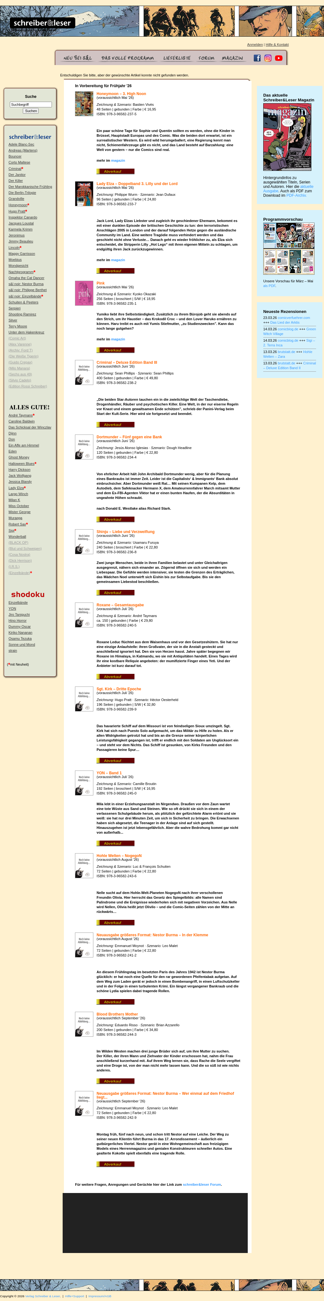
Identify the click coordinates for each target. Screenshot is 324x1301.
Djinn (12, 433)
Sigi (11, 530)
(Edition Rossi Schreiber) (28, 386)
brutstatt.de (286, 352)
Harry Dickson (19, 469)
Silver (13, 320)
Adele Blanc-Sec (21, 144)
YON (12, 608)
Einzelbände (18, 602)
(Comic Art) (17, 338)
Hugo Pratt (17, 211)
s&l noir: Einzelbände (25, 296)
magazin (118, 160)
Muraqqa (15, 518)
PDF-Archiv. (296, 195)
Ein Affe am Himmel (24, 445)
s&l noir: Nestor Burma (26, 284)
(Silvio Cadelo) (20, 380)
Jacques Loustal (21, 223)
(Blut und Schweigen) (25, 548)
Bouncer (15, 156)
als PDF (269, 286)
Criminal (15, 169)
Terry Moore (18, 326)
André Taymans (21, 415)
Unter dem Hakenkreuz (26, 332)
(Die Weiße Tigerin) (24, 356)
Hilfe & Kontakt (277, 44)
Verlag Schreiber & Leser (42, 1296)
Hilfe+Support (74, 1296)
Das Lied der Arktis (284, 322)
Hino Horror (18, 620)
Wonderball (17, 536)
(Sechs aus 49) (20, 374)
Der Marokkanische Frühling (30, 187)
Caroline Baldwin (22, 421)
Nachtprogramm (21, 272)
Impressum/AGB (100, 1296)
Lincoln (14, 247)
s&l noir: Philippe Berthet (28, 290)
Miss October (19, 506)
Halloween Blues (21, 463)
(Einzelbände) (19, 573)
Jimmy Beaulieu (21, 241)
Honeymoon (18, 205)
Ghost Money (19, 457)
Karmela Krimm (21, 229)
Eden (13, 451)
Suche (30, 96)
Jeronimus (17, 235)
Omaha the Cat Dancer (26, 278)
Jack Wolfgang (20, 475)
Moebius (15, 259)
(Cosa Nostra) (19, 554)
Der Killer (16, 181)
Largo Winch (18, 494)
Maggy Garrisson (22, 253)
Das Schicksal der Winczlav (30, 427)
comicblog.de (288, 329)
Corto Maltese (19, 162)
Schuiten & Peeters (23, 302)
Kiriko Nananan (20, 632)
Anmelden (255, 44)
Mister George (20, 512)
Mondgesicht (18, 265)
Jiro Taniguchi (19, 614)
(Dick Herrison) (20, 560)
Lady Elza (16, 488)
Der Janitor (17, 175)
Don (12, 439)
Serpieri (15, 308)
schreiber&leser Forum (202, 1184)
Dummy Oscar (20, 626)
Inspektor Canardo (23, 217)
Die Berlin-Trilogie (22, 193)
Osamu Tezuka (20, 638)
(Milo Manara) (19, 368)
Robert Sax (17, 524)
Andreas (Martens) (23, 150)
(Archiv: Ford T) (21, 350)
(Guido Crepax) (20, 362)
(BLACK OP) (18, 542)
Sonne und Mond (22, 644)
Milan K (14, 500)
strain (13, 650)
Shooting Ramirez (22, 314)
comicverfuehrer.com (294, 318)
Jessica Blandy (20, 481)
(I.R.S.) (14, 566)
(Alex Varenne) (20, 344)
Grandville (16, 199)
